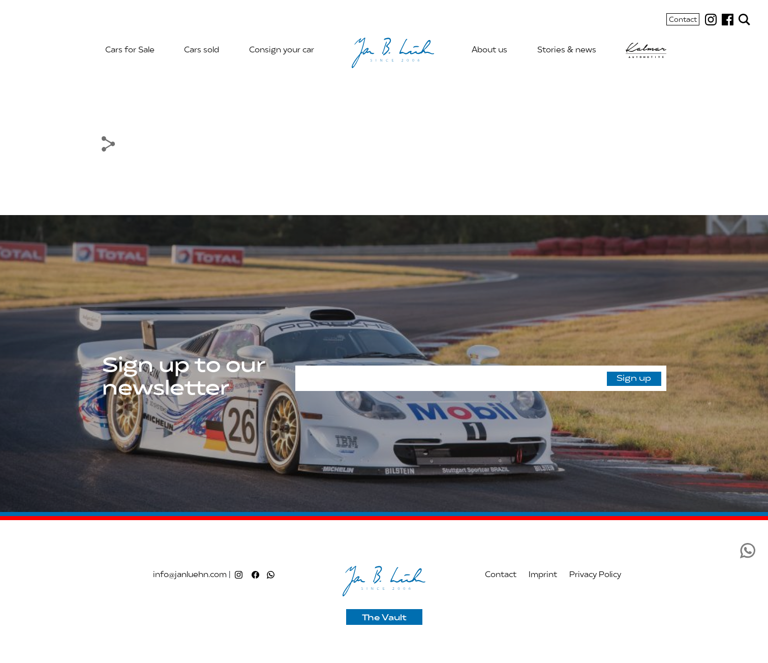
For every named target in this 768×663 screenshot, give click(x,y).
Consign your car (281, 50)
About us (489, 50)
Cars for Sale (130, 50)
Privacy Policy (595, 575)
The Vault (384, 618)
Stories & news (566, 50)
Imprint (543, 575)
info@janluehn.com (190, 575)
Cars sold (201, 50)
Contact (683, 20)
